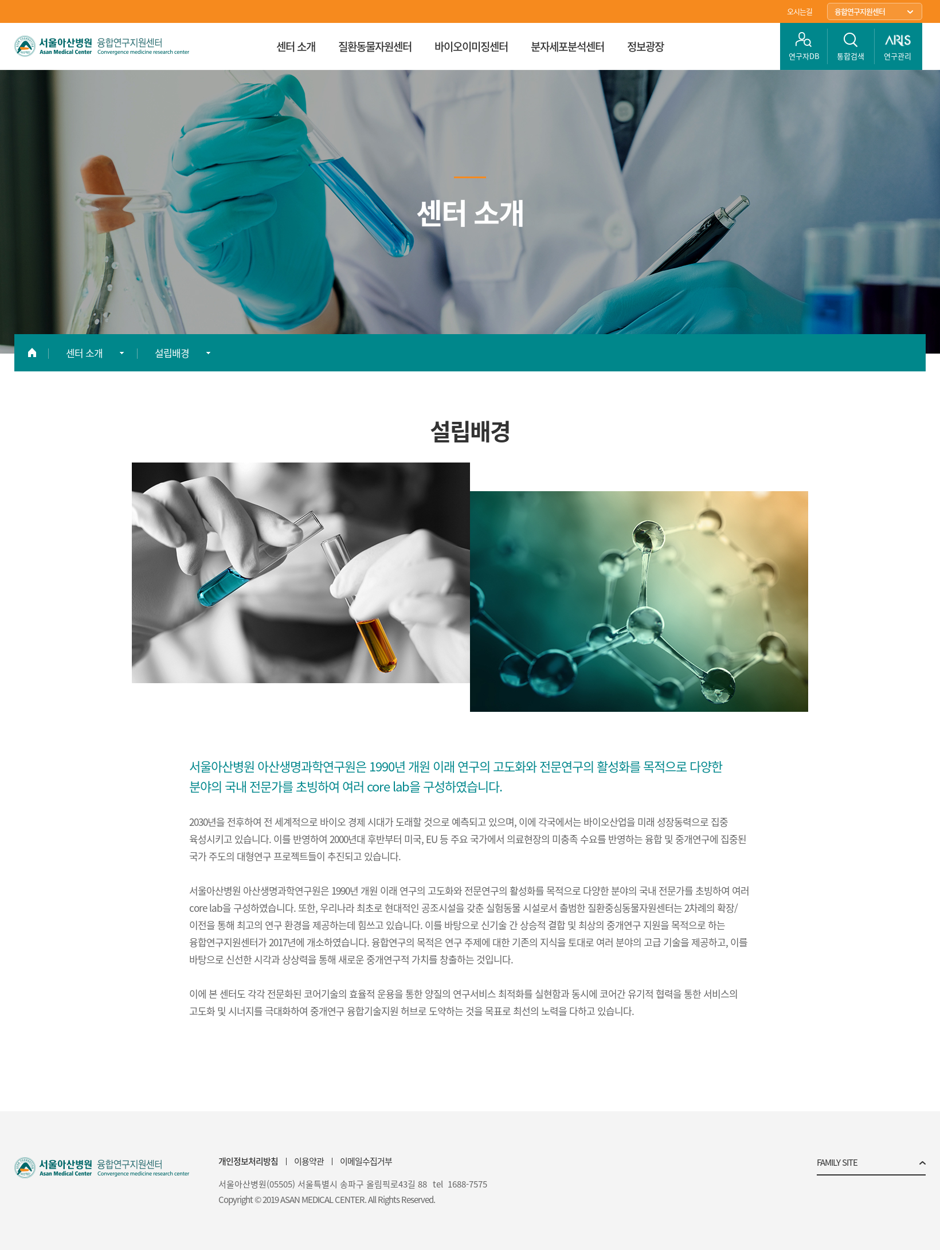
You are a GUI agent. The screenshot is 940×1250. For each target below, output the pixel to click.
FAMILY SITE (837, 1163)
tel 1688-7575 (460, 1184)
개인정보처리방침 (248, 1161)
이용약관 (309, 1161)
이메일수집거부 (366, 1161)
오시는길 (799, 11)
